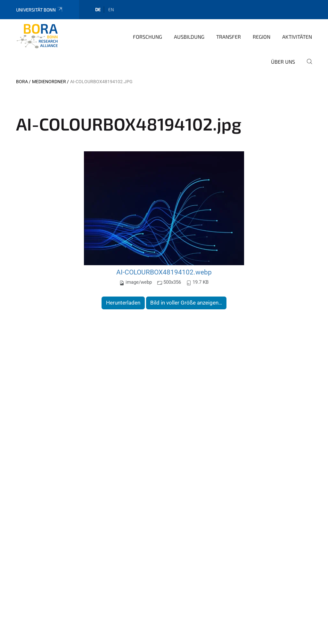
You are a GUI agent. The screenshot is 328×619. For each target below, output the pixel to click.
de (98, 9)
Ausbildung (189, 37)
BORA (22, 81)
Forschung (147, 37)
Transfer (228, 37)
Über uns (283, 62)
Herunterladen (123, 302)
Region (261, 37)
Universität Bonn (39, 9)
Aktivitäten (297, 37)
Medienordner (49, 81)
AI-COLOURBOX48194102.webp (164, 272)
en (111, 9)
